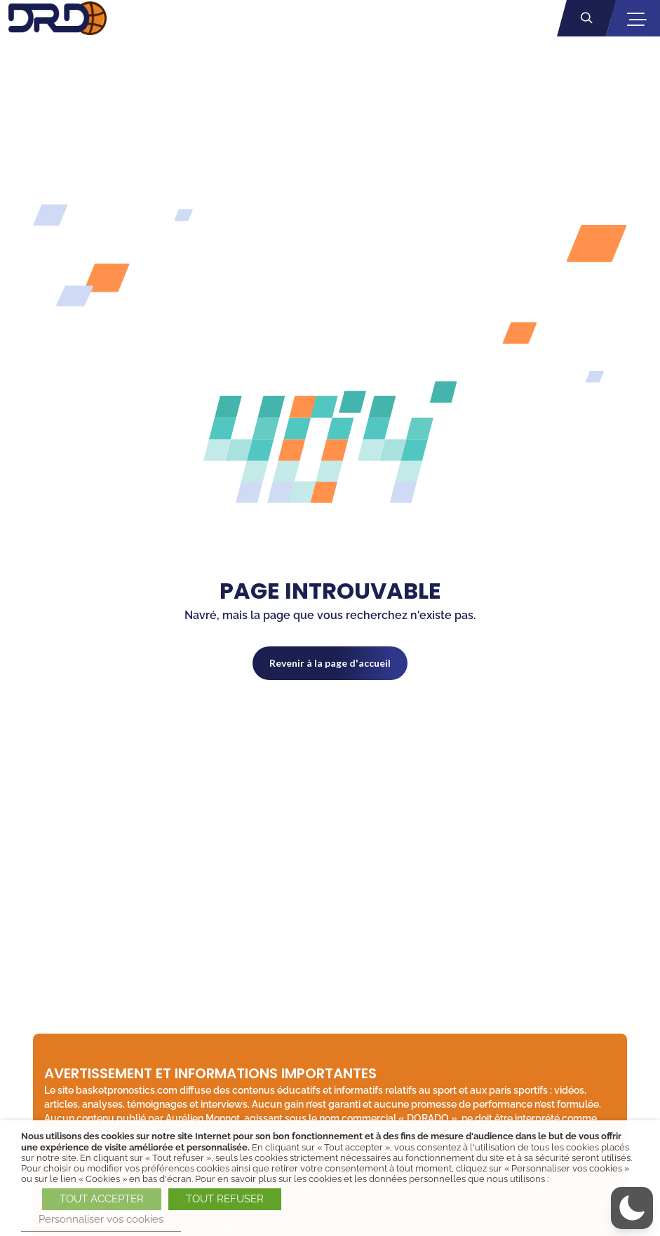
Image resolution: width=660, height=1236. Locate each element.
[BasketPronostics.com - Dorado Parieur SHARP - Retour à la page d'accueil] (57, 18)
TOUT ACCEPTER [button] (102, 1199)
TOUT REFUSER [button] (225, 1199)
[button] (632, 1208)
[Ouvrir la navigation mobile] (636, 18)
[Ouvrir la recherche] (586, 18)
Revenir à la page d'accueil (330, 663)
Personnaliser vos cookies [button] (101, 1219)
